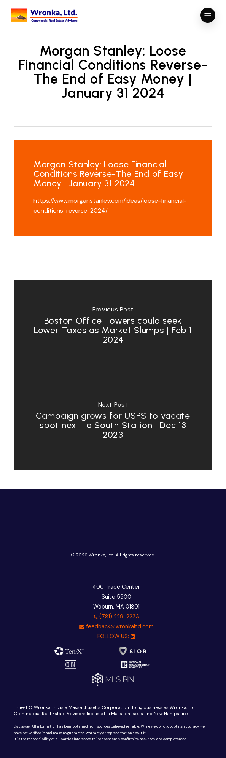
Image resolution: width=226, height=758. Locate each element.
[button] (207, 15)
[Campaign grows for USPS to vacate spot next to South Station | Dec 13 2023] (113, 422)
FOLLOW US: (116, 636)
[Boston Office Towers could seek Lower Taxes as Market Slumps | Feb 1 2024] (113, 327)
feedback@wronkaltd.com (116, 626)
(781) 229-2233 (116, 616)
